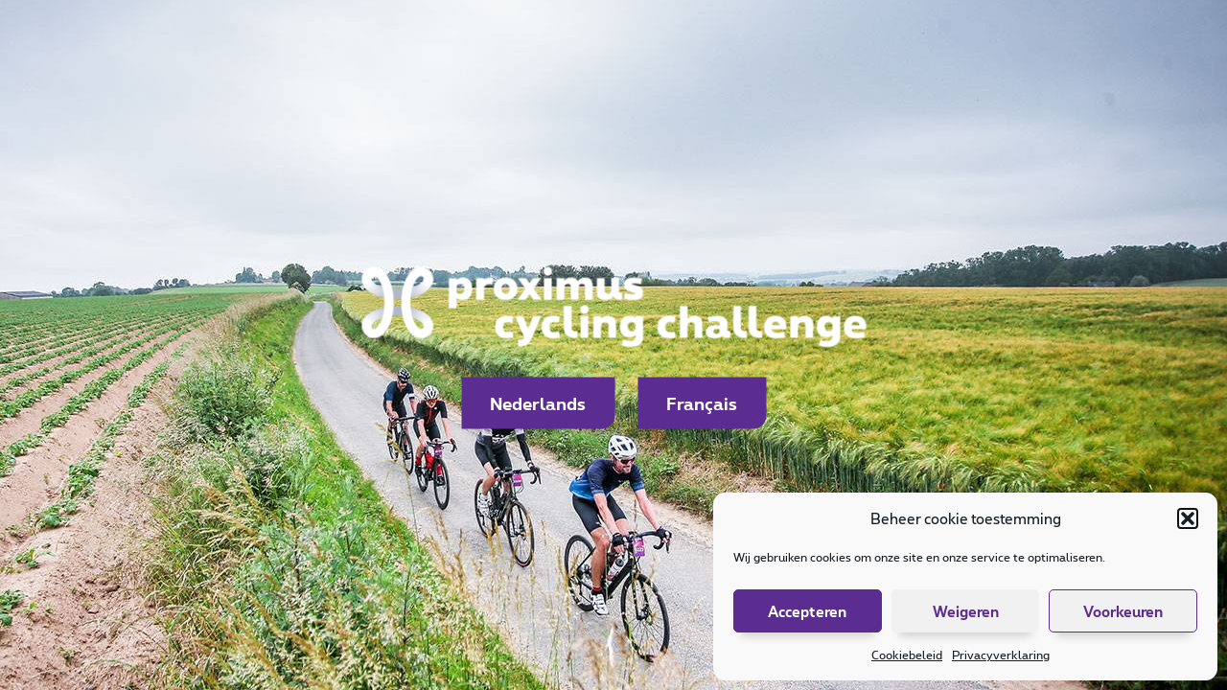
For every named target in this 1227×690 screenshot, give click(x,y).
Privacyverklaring (1001, 654)
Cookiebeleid (906, 654)
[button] (1187, 518)
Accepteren (807, 611)
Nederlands (538, 403)
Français (701, 403)
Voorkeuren (1123, 611)
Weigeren (966, 611)
